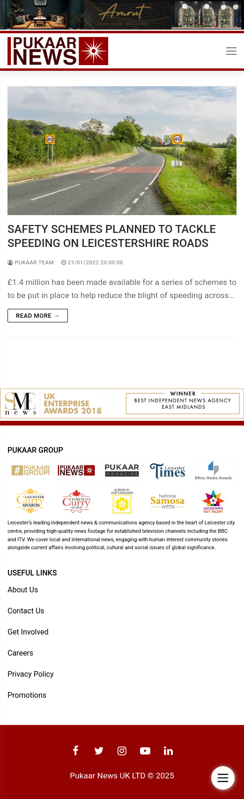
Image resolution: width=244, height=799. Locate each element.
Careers (20, 653)
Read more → (37, 315)
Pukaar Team (30, 262)
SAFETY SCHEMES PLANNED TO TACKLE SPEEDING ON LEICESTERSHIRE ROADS (111, 236)
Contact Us (25, 610)
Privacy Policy (30, 674)
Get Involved (28, 631)
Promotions (26, 695)
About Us (22, 589)
